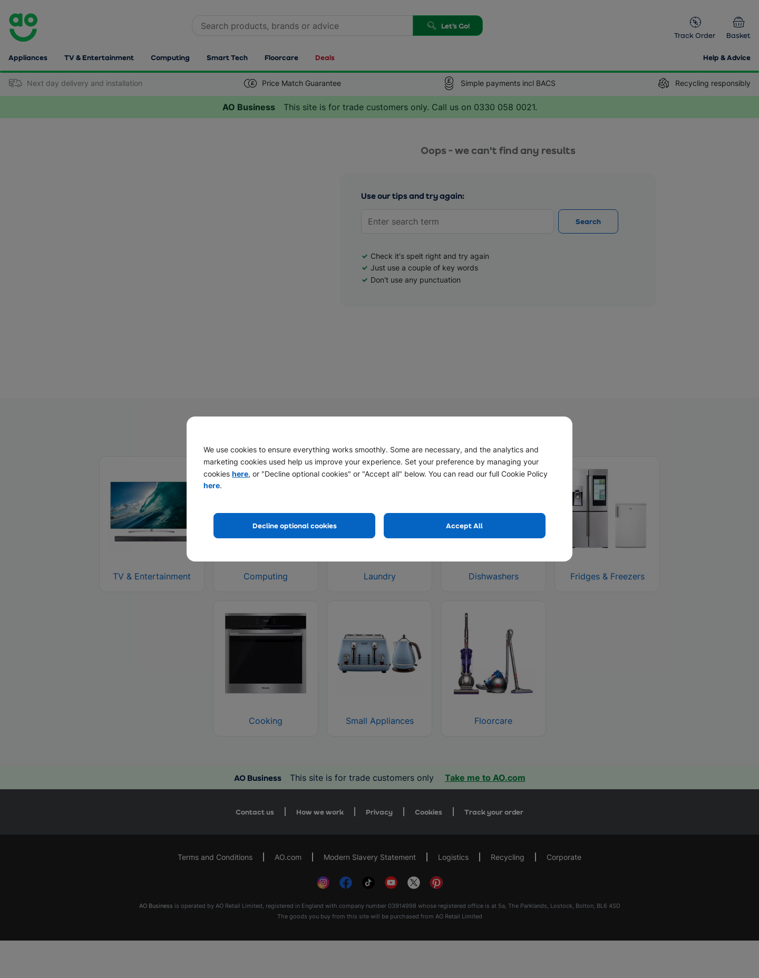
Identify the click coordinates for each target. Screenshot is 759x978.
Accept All (464, 525)
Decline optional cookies (294, 525)
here (240, 473)
